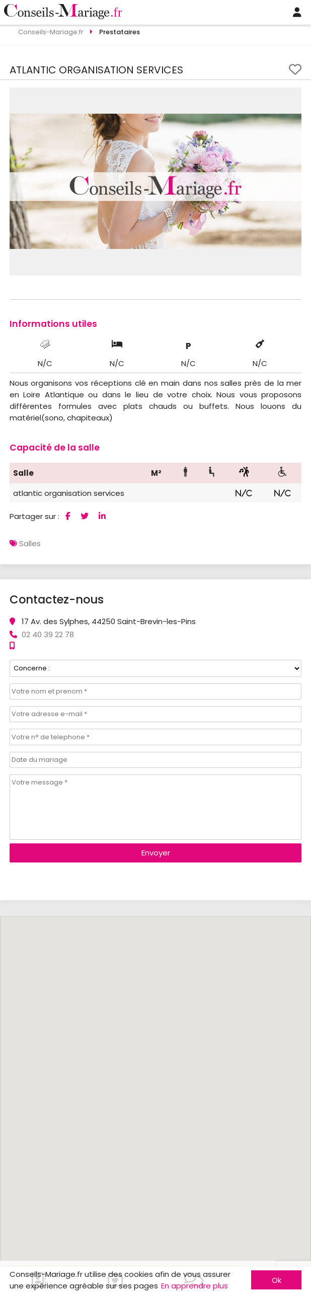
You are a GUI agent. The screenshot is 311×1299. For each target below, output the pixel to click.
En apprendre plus (194, 1285)
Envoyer (155, 852)
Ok (276, 1280)
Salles (30, 543)
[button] (292, 97)
